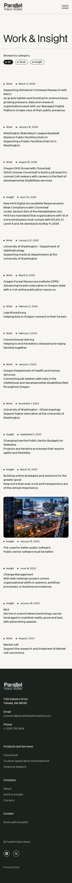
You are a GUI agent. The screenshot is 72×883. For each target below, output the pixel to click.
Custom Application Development (26, 761)
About (7, 788)
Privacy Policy (11, 867)
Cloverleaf (10, 755)
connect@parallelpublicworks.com (27, 716)
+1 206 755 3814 (13, 728)
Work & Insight (13, 794)
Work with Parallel (15, 822)
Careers (9, 800)
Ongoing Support (14, 766)
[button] (65, 7)
